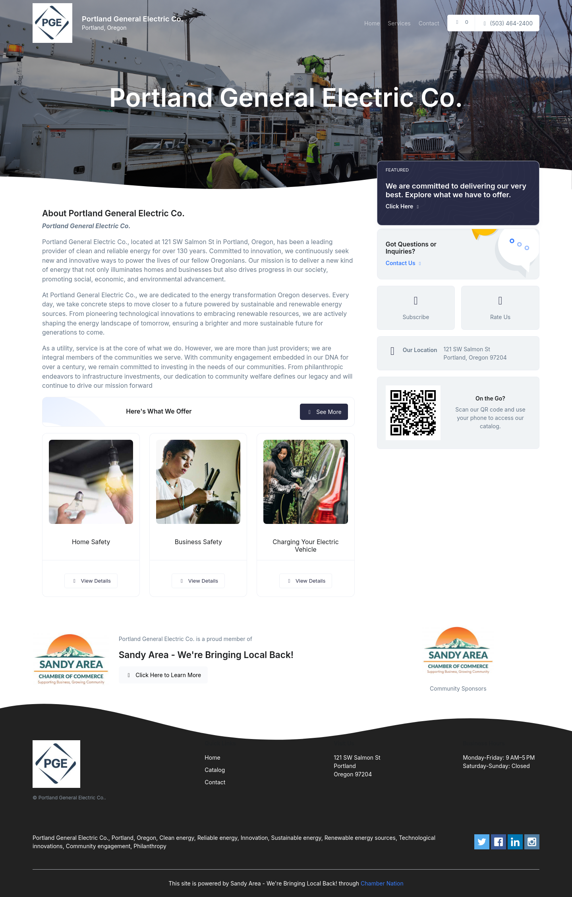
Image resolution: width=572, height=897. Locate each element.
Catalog (215, 769)
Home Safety (91, 542)
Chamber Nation (382, 883)
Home (372, 23)
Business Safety (198, 542)
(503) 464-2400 (507, 23)
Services (399, 23)
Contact (429, 23)
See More (324, 411)
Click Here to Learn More (163, 675)
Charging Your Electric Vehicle (305, 545)
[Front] (54, 23)
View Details (91, 580)
